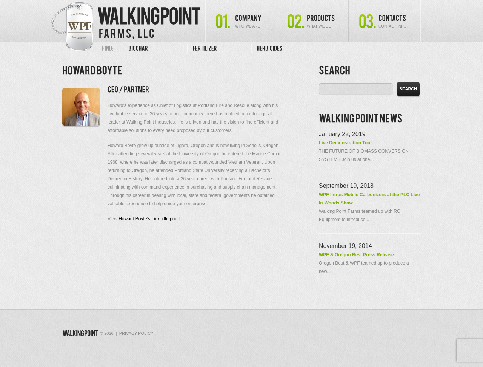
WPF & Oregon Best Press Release (356, 254)
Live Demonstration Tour (345, 143)
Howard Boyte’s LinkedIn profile (150, 218)
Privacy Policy (136, 333)
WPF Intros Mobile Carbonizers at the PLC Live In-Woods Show (369, 199)
